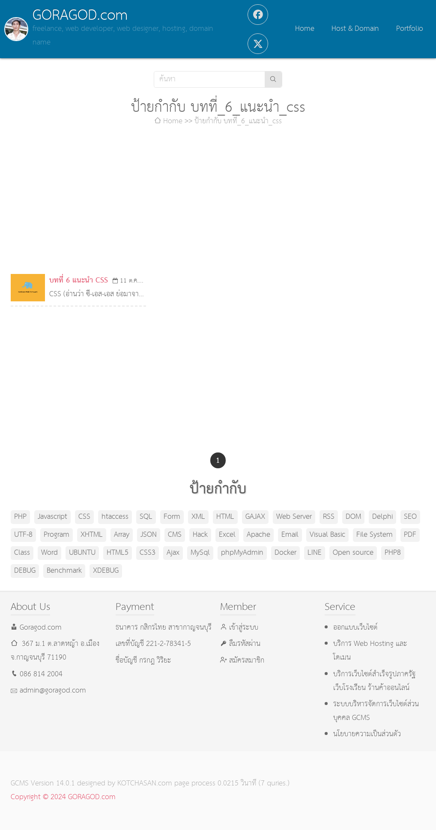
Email (290, 534)
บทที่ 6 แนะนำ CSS (78, 281)
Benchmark (64, 570)
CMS (175, 534)
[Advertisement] (218, 201)
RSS (328, 517)
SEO (410, 517)
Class (22, 552)
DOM (353, 517)
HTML (225, 517)
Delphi (382, 517)
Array (121, 534)
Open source (353, 552)
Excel (227, 534)
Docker (285, 552)
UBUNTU (82, 552)
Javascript (52, 517)
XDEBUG (106, 570)
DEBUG (25, 570)
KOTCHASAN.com (144, 783)
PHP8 (393, 552)
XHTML (92, 534)
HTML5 (117, 552)
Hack (200, 534)
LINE (315, 552)
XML (198, 517)
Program (56, 534)
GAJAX (255, 517)
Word (49, 552)
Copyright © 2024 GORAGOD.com (63, 797)
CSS (84, 517)
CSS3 (147, 552)
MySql (200, 552)
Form (172, 517)
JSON (148, 534)
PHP (20, 517)
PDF (410, 534)
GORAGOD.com (80, 15)
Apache (258, 534)
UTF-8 (23, 534)
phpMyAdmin (242, 552)
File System (374, 534)
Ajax (173, 552)
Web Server (294, 517)
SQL (146, 517)
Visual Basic (327, 534)
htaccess (115, 517)
